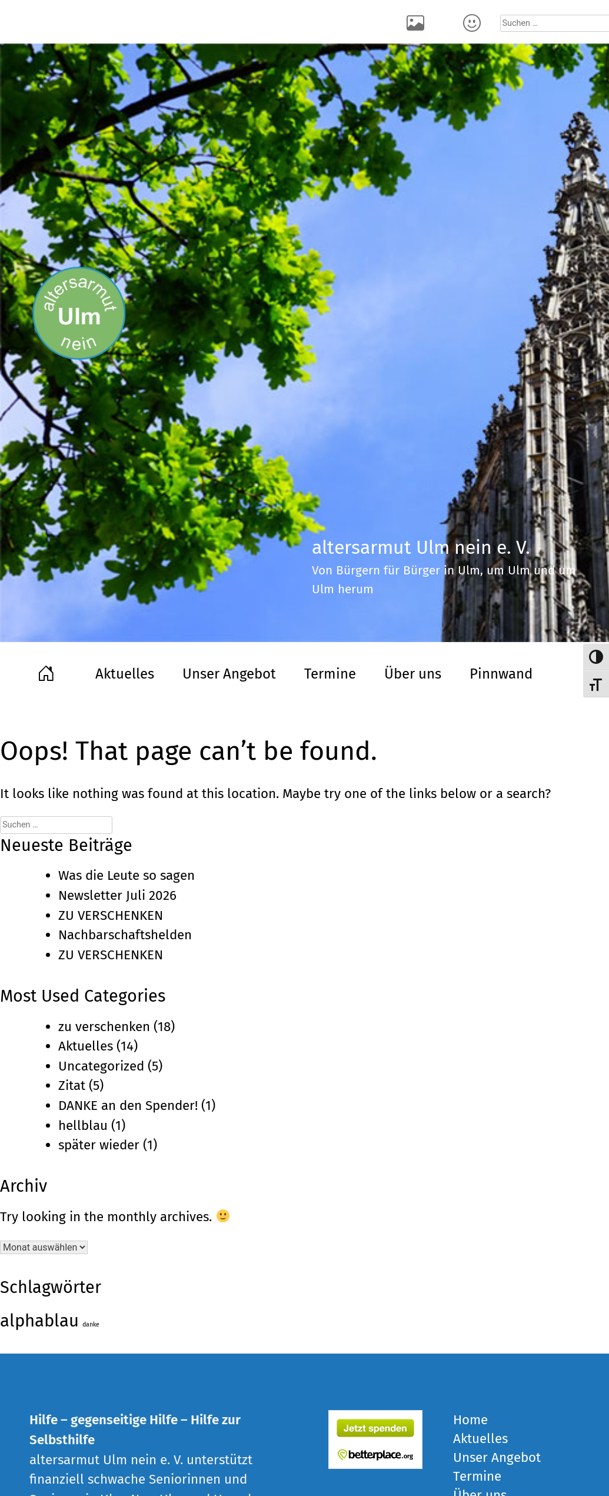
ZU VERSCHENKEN (110, 915)
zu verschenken (104, 1027)
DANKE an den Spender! (128, 1105)
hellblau (83, 1125)
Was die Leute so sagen (126, 875)
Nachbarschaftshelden (125, 935)
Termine (330, 674)
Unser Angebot (229, 674)
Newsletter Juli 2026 (117, 895)
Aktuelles (124, 674)
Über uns (412, 674)
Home (48, 672)
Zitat (71, 1085)
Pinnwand (501, 674)
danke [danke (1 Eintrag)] (90, 1324)
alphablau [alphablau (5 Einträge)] (39, 1321)
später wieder (98, 1145)
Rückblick (418, 22)
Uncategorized (101, 1066)
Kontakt (474, 22)
